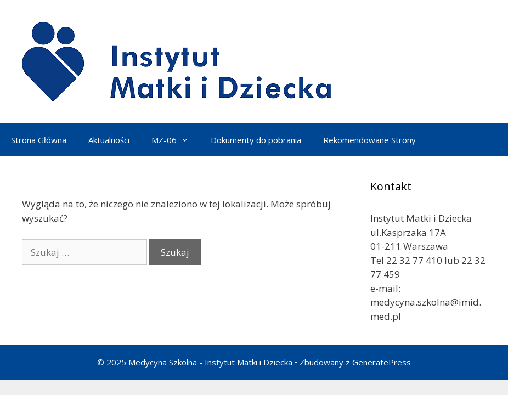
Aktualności (108, 139)
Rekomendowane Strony (369, 139)
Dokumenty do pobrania (256, 139)
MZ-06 (175, 139)
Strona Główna (38, 139)
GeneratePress (381, 362)
